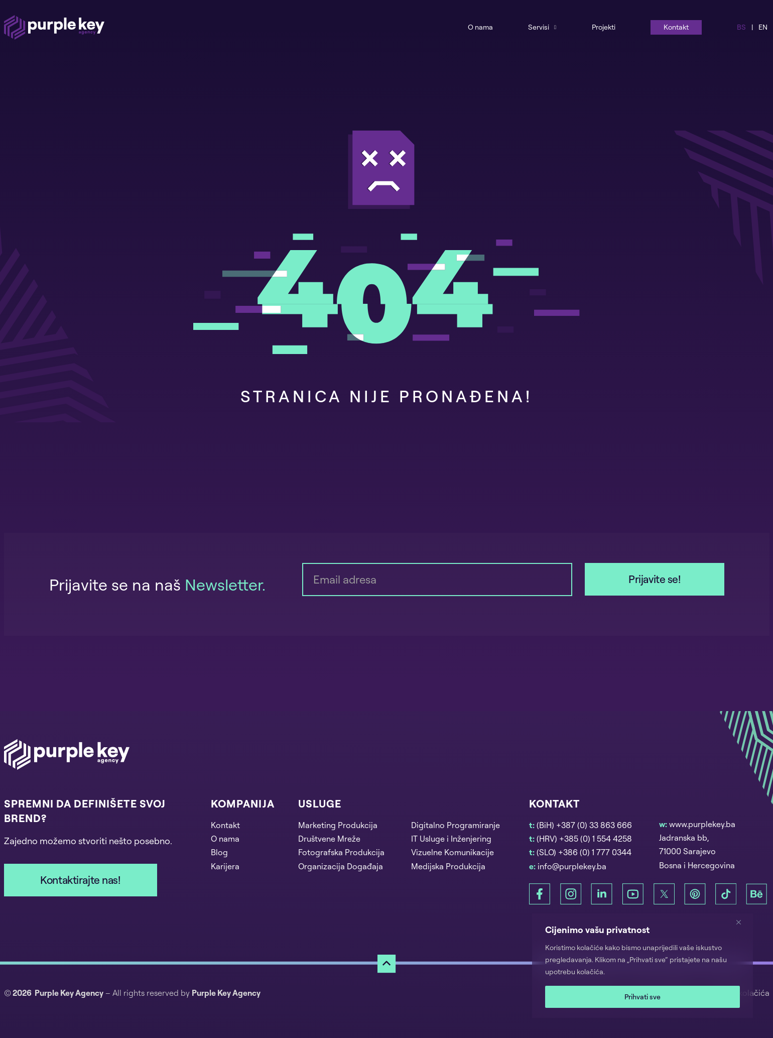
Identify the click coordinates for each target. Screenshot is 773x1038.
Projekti (603, 27)
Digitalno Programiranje (455, 825)
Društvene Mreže (329, 839)
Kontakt (676, 27)
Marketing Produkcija (337, 825)
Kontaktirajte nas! (80, 879)
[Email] (437, 579)
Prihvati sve (642, 996)
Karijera (225, 866)
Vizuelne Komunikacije (452, 852)
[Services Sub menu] (555, 27)
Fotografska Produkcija (341, 852)
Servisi (538, 27)
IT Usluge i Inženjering (451, 839)
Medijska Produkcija (448, 866)
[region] (642, 965)
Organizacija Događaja (340, 866)
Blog (219, 852)
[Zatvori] (742, 922)
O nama (480, 27)
